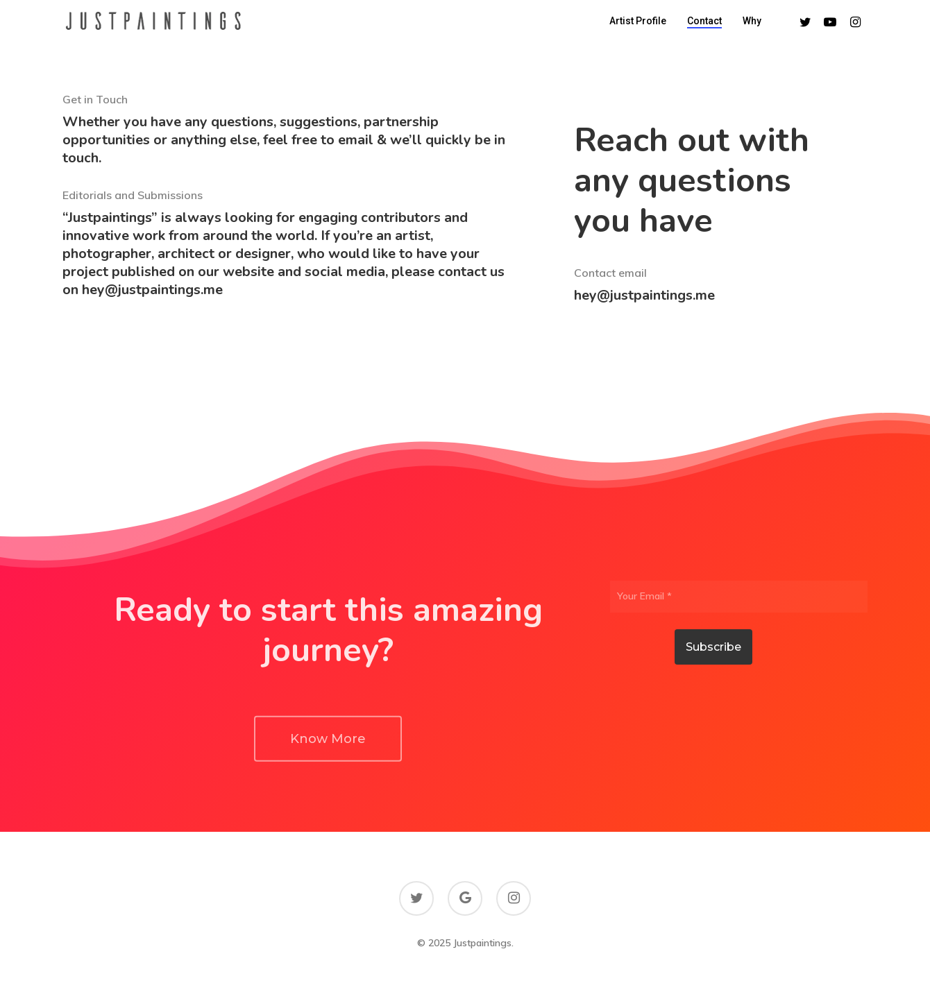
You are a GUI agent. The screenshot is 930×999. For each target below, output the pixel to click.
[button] (328, 776)
